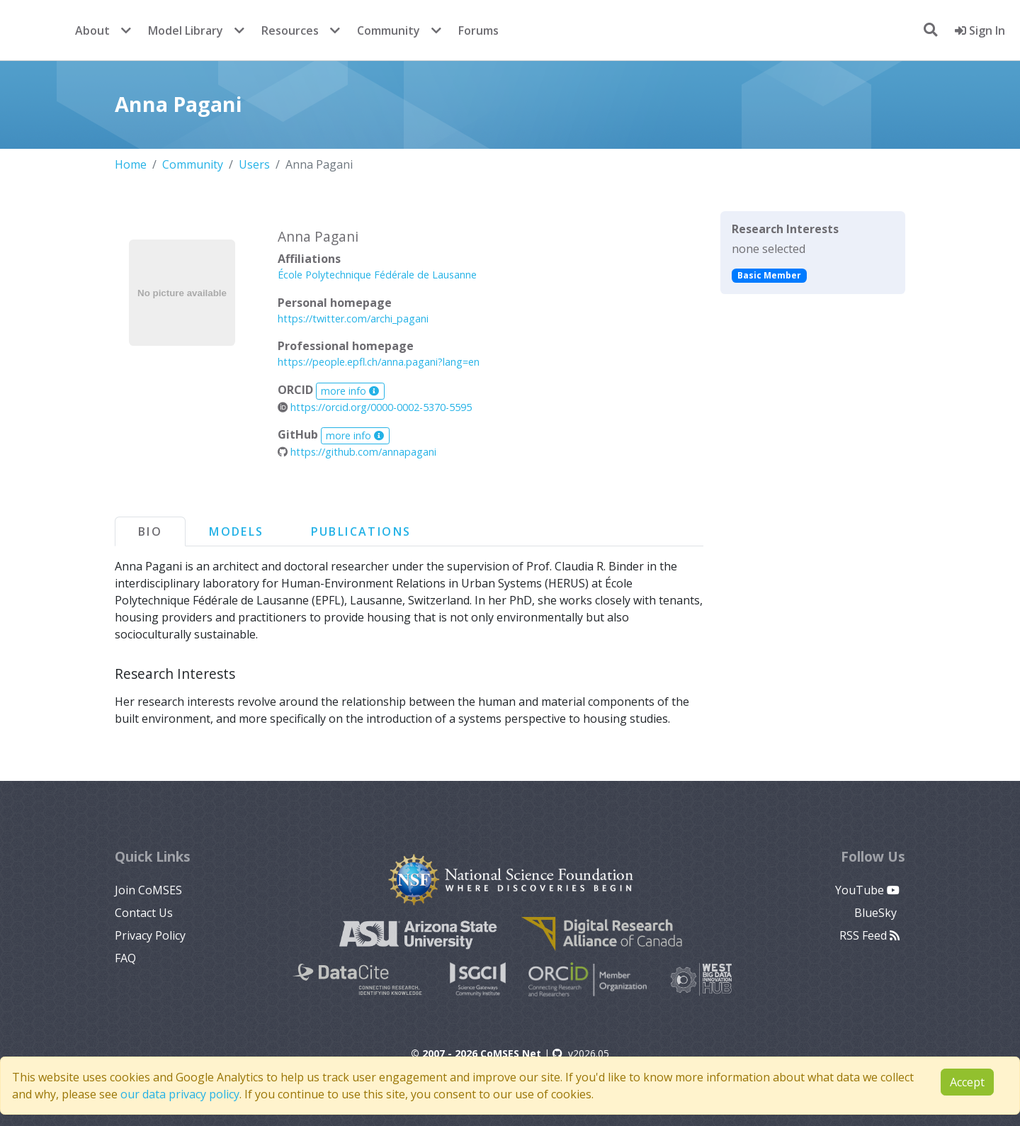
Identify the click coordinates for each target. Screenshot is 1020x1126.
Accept (967, 1082)
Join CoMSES (148, 890)
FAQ (125, 958)
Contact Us (144, 912)
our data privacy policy (179, 1094)
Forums (478, 30)
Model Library (185, 30)
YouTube (867, 890)
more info (350, 391)
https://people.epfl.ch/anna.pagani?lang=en (379, 361)
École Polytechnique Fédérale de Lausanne (377, 274)
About (92, 30)
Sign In (980, 30)
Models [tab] (236, 531)
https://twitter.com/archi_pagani (353, 318)
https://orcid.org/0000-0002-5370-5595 (375, 407)
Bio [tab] (150, 531)
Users (254, 164)
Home (131, 164)
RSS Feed (869, 935)
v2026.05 (580, 1053)
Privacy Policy (150, 935)
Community (388, 30)
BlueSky (877, 912)
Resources (290, 30)
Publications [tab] (361, 531)
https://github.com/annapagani (357, 451)
